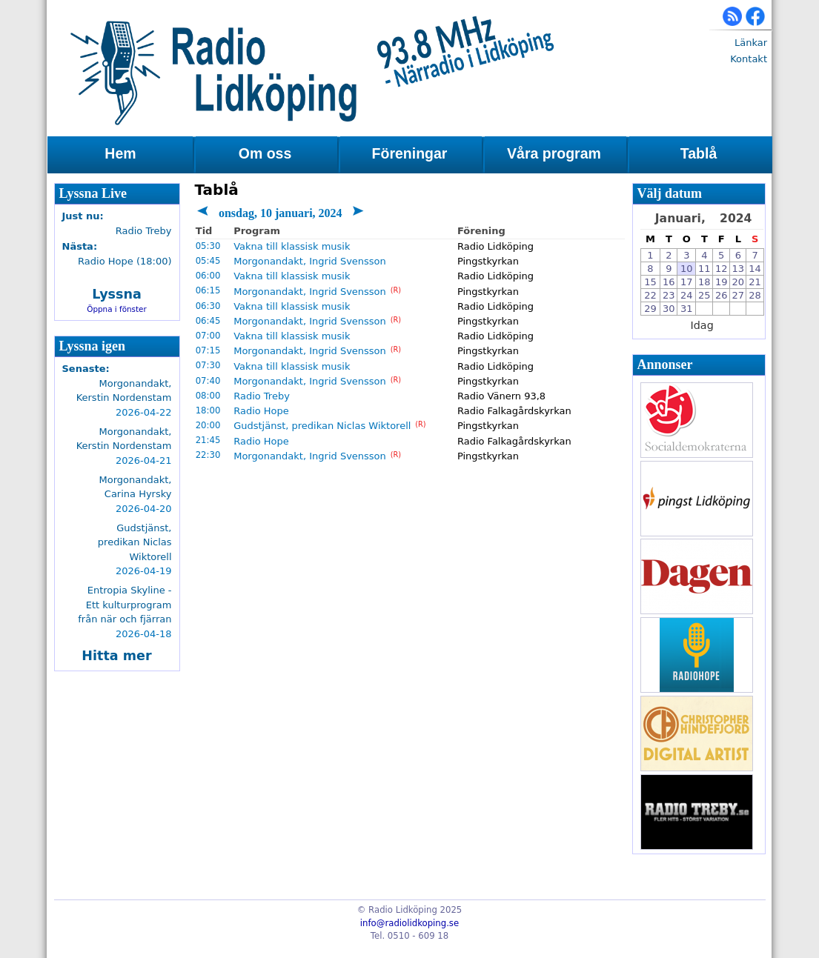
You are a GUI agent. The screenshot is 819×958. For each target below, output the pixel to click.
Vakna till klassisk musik (291, 246)
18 (704, 281)
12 (721, 268)
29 (650, 308)
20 (738, 281)
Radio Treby (261, 396)
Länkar (751, 42)
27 (738, 295)
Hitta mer (116, 655)
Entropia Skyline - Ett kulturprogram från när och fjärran (124, 605)
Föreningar (410, 153)
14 (755, 268)
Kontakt (748, 58)
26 (721, 295)
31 (686, 308)
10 (686, 268)
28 (755, 295)
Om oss (265, 153)
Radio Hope (261, 410)
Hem (120, 153)
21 (755, 281)
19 (721, 281)
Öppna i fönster (117, 309)
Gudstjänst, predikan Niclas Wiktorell (322, 425)
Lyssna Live (93, 193)
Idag (702, 325)
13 (738, 268)
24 (686, 295)
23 (669, 295)
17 (686, 281)
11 (704, 268)
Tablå (698, 153)
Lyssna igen (92, 346)
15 (650, 281)
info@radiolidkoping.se (409, 923)
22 (650, 295)
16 (669, 281)
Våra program (554, 153)
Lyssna (117, 294)
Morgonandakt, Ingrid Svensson (309, 261)
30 (669, 308)
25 (704, 295)
